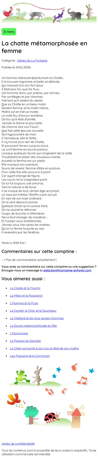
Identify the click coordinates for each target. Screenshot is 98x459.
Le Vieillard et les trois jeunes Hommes (37, 318)
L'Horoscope (19, 333)
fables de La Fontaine (32, 60)
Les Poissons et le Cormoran (30, 356)
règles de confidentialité (18, 443)
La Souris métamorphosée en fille (33, 326)
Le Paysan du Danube (25, 341)
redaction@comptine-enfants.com (67, 270)
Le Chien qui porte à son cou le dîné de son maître (44, 348)
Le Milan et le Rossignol (26, 295)
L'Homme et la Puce (24, 303)
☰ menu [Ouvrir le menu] (8, 31)
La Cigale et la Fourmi (25, 288)
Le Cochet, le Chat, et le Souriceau (33, 310)
